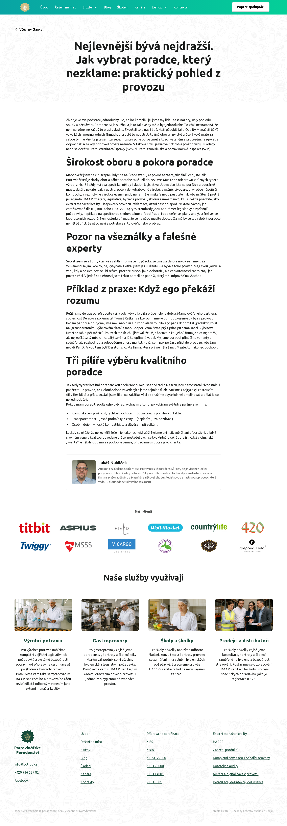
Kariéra (140, 7)
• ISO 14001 (155, 774)
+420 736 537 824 (28, 772)
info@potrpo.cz (26, 764)
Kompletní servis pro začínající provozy (241, 758)
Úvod (44, 7)
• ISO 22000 (155, 766)
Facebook (21, 780)
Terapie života (220, 810)
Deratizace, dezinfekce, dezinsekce (238, 782)
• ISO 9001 (154, 782)
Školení (122, 7)
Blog (107, 7)
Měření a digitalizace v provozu (236, 774)
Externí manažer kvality (230, 733)
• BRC (151, 750)
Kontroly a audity (225, 766)
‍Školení (86, 766)
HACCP (218, 742)
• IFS (150, 742)
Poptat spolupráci (250, 7)
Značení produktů (226, 750)
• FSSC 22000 (156, 758)
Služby (85, 750)
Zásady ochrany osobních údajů (253, 810)
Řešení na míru (65, 7)
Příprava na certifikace (163, 733)
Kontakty (181, 7)
